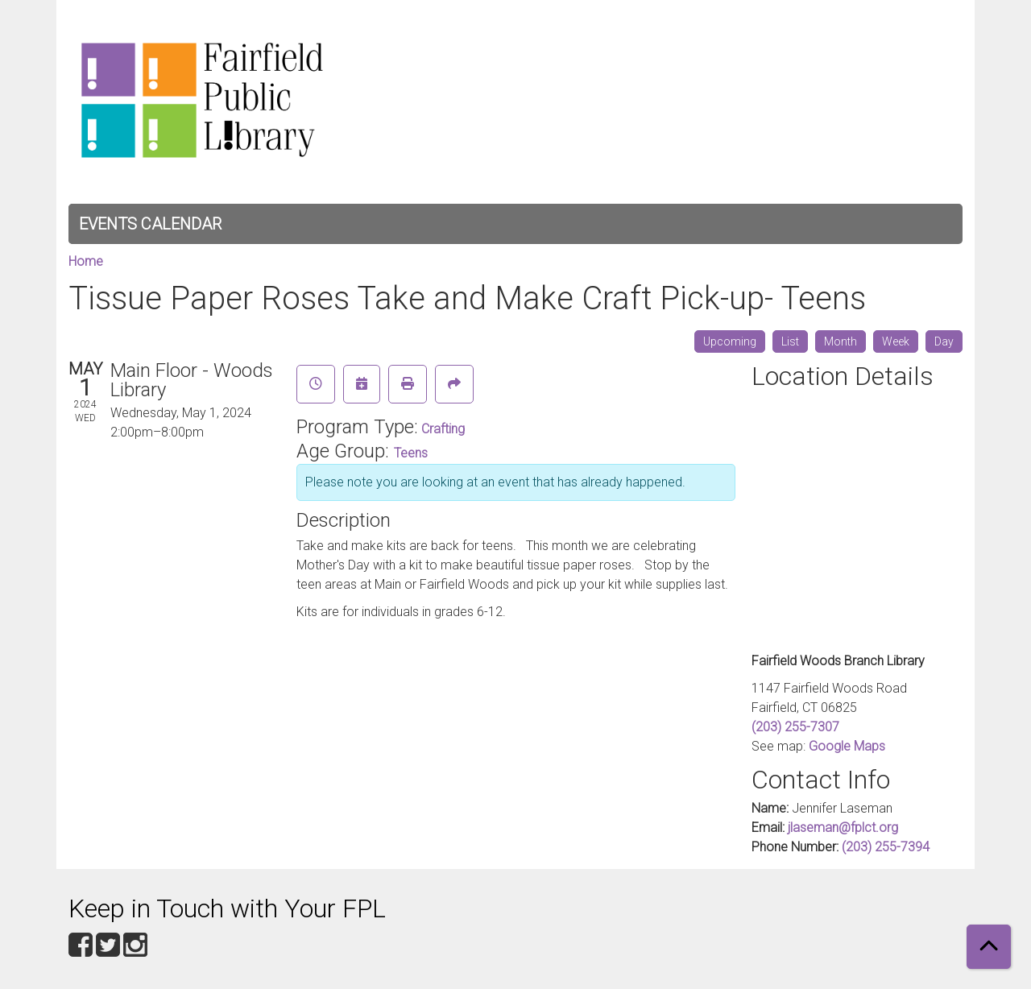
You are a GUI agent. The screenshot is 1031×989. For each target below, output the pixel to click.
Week (895, 341)
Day (944, 341)
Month (840, 341)
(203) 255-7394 (886, 847)
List (790, 341)
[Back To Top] (989, 947)
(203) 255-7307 (795, 727)
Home (85, 261)
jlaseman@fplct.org (843, 827)
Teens (411, 453)
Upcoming (729, 341)
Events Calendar (150, 224)
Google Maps (847, 746)
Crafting (443, 429)
